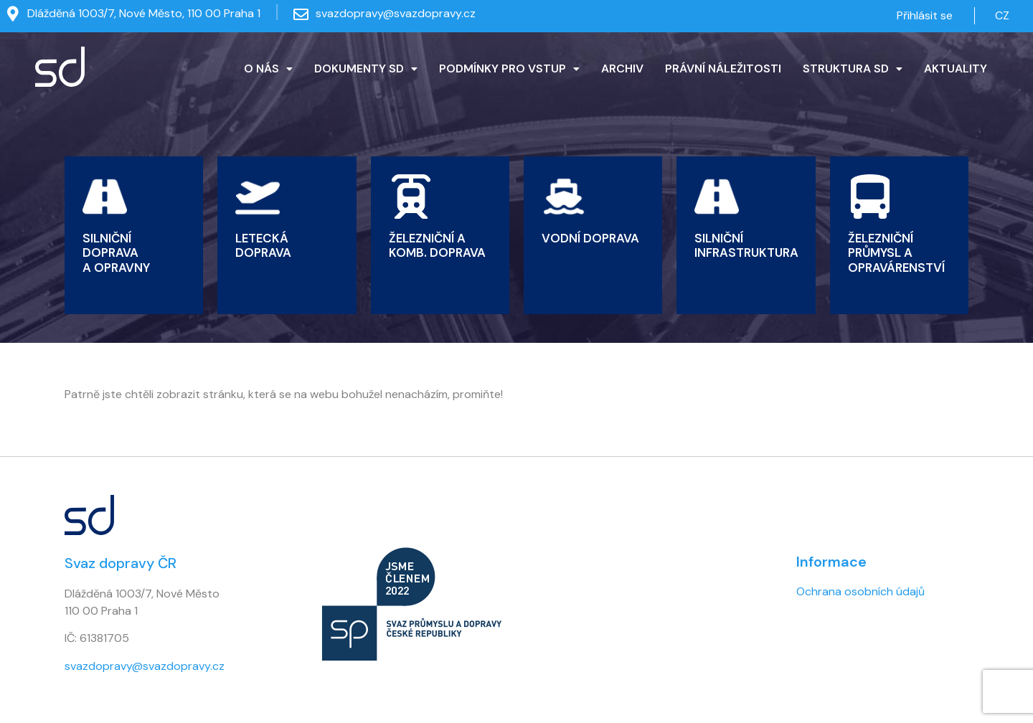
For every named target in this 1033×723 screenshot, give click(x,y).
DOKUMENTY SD (366, 68)
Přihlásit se (925, 15)
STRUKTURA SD (852, 68)
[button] (268, 68)
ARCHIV (622, 68)
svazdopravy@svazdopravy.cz (396, 13)
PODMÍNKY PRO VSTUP (509, 68)
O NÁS (268, 68)
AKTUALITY (955, 68)
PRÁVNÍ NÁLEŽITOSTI (723, 68)
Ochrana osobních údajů (860, 591)
